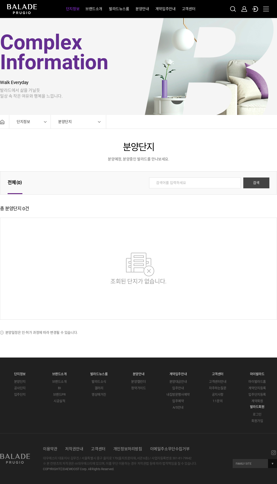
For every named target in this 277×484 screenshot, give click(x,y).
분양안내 (142, 9)
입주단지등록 (257, 394)
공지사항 (217, 394)
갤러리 (99, 388)
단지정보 (72, 9)
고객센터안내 (217, 381)
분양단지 (20, 381)
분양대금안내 (178, 381)
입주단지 (20, 394)
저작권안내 (74, 449)
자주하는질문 (217, 388)
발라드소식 (99, 381)
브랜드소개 (93, 9)
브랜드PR (59, 394)
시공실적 (59, 401)
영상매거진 (99, 394)
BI (59, 388)
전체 (15, 182)
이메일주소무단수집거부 (170, 449)
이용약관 (50, 449)
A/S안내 (178, 407)
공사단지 (20, 388)
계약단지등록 (257, 388)
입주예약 (178, 401)
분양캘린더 (138, 381)
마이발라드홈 (257, 381)
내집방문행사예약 (178, 394)
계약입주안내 (165, 9)
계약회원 (257, 401)
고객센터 (188, 9)
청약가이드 (138, 388)
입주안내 (178, 388)
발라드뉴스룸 (119, 9)
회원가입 (257, 421)
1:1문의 (218, 401)
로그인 (257, 414)
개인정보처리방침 (127, 449)
